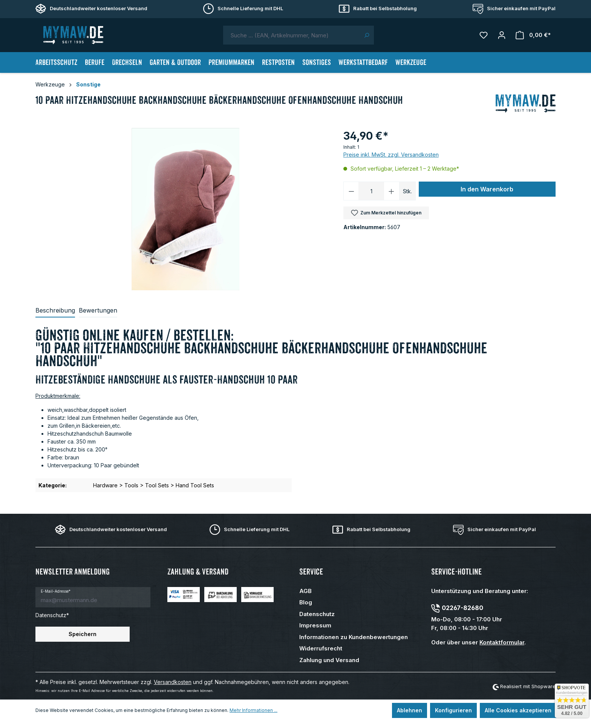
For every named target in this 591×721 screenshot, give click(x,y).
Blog (305, 602)
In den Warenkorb (487, 189)
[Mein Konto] (502, 35)
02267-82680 (462, 608)
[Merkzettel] (484, 35)
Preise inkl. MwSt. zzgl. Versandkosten (391, 154)
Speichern (82, 634)
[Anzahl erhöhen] (392, 191)
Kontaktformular (501, 642)
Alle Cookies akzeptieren (518, 710)
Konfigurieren (453, 710)
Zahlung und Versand (329, 660)
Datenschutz (317, 614)
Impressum (315, 625)
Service (311, 572)
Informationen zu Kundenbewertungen (353, 637)
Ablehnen (409, 710)
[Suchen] (366, 35)
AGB (305, 591)
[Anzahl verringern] (351, 191)
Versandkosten (172, 682)
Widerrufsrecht (320, 648)
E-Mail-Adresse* (55, 591)
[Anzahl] (371, 191)
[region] (186, 209)
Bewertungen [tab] (98, 310)
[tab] (55, 310)
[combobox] (291, 35)
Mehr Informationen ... (253, 710)
